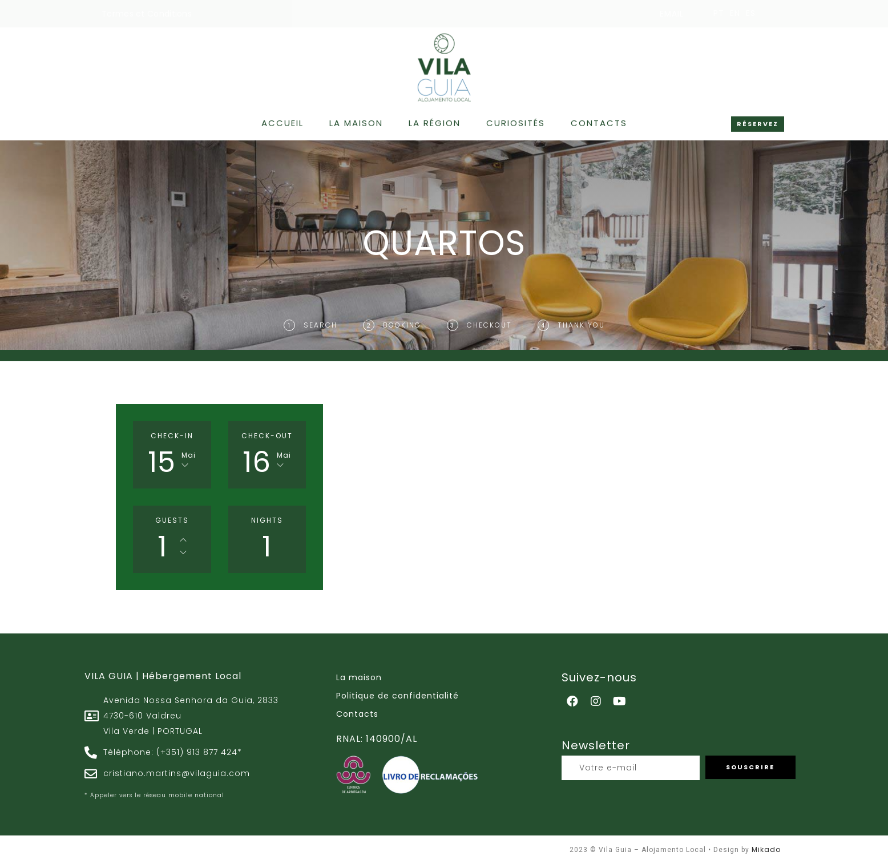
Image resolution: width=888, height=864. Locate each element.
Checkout (489, 325)
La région (435, 120)
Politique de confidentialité (397, 695)
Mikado (766, 849)
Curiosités (515, 120)
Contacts (599, 120)
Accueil (282, 120)
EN (735, 13)
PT (718, 13)
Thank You (581, 325)
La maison (356, 120)
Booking (402, 325)
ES (751, 13)
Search (320, 325)
